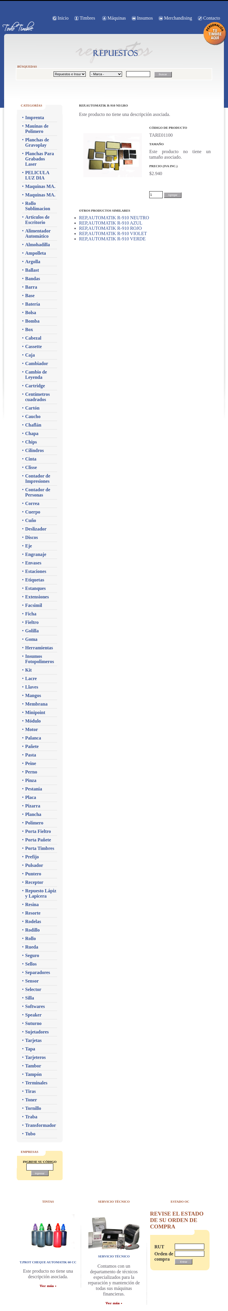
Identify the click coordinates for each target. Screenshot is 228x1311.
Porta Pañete (38, 839)
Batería (32, 304)
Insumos (145, 18)
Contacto (211, 18)
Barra (31, 287)
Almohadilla (37, 244)
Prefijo (32, 856)
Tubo (30, 1133)
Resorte (32, 912)
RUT (159, 1246)
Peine (30, 763)
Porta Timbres (39, 848)
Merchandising (178, 18)
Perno (31, 771)
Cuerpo (32, 511)
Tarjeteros (35, 1057)
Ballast (32, 270)
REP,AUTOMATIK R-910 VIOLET (113, 233)
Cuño (30, 520)
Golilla (32, 630)
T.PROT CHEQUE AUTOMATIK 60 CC (48, 1262)
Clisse (31, 467)
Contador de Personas (37, 492)
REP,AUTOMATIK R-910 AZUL (110, 222)
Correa (32, 503)
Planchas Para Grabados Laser (39, 159)
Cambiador (36, 363)
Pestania (33, 788)
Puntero (33, 873)
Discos (31, 537)
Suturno (33, 1023)
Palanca (33, 737)
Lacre (31, 678)
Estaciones (35, 571)
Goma (31, 639)
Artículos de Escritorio (37, 220)
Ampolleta (35, 253)
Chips (31, 441)
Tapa (30, 1048)
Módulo (33, 720)
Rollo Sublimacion (37, 206)
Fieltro (32, 622)
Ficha (30, 613)
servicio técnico (114, 1256)
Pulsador (34, 865)
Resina (32, 904)
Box (29, 329)
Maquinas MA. (40, 186)
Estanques (35, 588)
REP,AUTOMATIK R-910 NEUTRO (114, 217)
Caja (30, 354)
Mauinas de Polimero (37, 129)
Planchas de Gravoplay (37, 142)
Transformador (40, 1125)
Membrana (36, 703)
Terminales (36, 1082)
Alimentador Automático (38, 233)
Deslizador (36, 528)
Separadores (37, 972)
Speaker (33, 1014)
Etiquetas (34, 579)
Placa (30, 797)
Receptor (34, 882)
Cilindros (34, 450)
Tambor (33, 1065)
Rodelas (33, 921)
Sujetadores (37, 1031)
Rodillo (32, 929)
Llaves (31, 686)
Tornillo (33, 1108)
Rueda (31, 946)
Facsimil (33, 605)
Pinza (30, 780)
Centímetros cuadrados (37, 397)
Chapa (31, 433)
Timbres (87, 18)
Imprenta (34, 117)
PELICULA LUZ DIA (37, 175)
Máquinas (116, 18)
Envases (33, 562)
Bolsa (30, 312)
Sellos (31, 963)
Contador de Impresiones (37, 478)
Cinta (30, 458)
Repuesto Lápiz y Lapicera (40, 893)
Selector (33, 989)
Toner (31, 1099)
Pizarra (32, 805)
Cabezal (33, 338)
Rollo (30, 938)
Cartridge (35, 385)
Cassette (33, 346)
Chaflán (33, 424)
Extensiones (37, 596)
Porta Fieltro (38, 831)
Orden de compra (161, 1256)
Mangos (33, 695)
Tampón (33, 1074)
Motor (31, 729)
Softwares (35, 1006)
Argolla (32, 261)
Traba (31, 1116)
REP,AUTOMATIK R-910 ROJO (110, 228)
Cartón (32, 407)
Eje (28, 545)
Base (30, 295)
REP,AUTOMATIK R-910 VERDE (112, 238)
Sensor (32, 980)
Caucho (32, 416)
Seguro (32, 955)
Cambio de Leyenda (36, 374)
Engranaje (35, 554)
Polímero (34, 822)
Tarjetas (33, 1040)
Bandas (32, 278)
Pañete (32, 746)
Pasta (30, 754)
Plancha (33, 814)
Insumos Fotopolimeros (39, 659)
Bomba (32, 321)
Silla (29, 997)
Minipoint (35, 712)
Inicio (63, 18)
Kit (28, 670)
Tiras (30, 1091)
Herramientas (39, 647)
